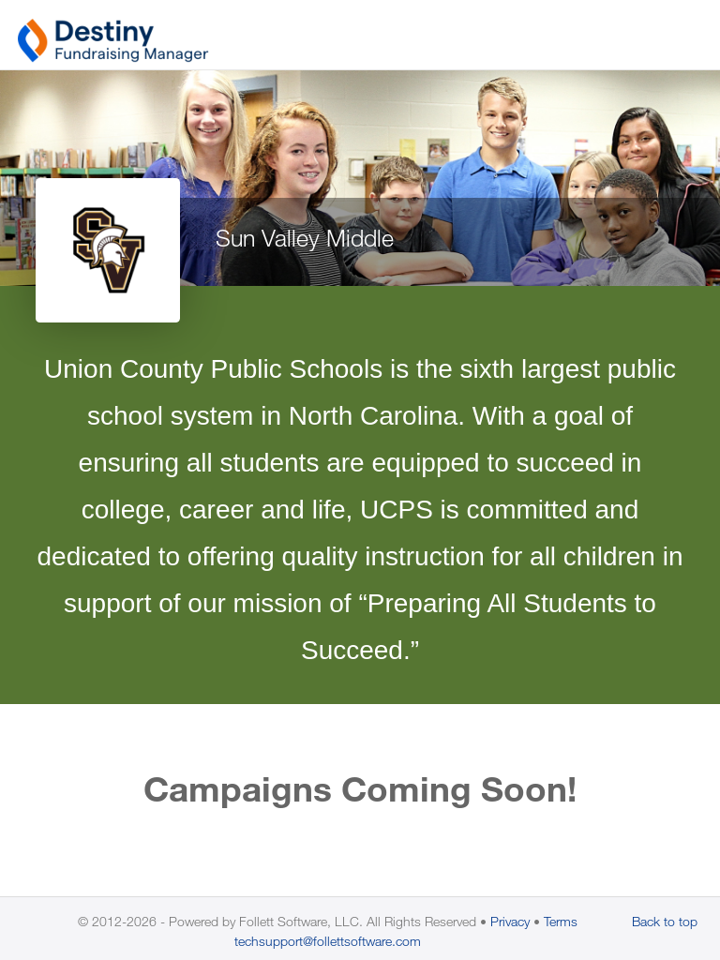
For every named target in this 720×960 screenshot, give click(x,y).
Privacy (510, 921)
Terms (561, 921)
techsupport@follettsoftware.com (327, 941)
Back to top (665, 921)
